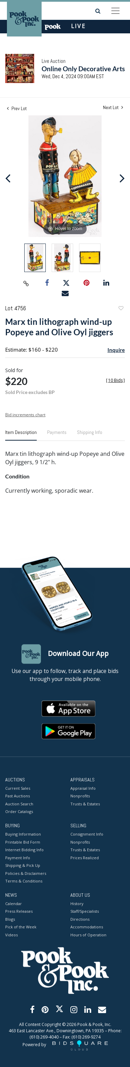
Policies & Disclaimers (25, 873)
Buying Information (23, 834)
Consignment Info (86, 834)
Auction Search (19, 803)
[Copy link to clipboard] (26, 283)
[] (115, 380)
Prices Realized (84, 857)
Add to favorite (120, 309)
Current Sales (17, 788)
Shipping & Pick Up (22, 865)
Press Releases (19, 911)
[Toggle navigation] (115, 10)
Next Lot (113, 107)
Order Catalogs (19, 811)
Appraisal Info (83, 788)
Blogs (10, 919)
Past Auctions (17, 796)
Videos (11, 934)
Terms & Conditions (23, 881)
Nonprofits (80, 796)
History (77, 903)
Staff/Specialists (84, 911)
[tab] (21, 435)
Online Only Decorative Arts (83, 69)
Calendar (13, 903)
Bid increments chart (25, 415)
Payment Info (17, 857)
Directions (79, 919)
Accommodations (86, 927)
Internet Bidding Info (24, 850)
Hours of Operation (88, 934)
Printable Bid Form (22, 842)
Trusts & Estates (85, 803)
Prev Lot (17, 108)
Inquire (116, 350)
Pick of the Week (20, 927)
